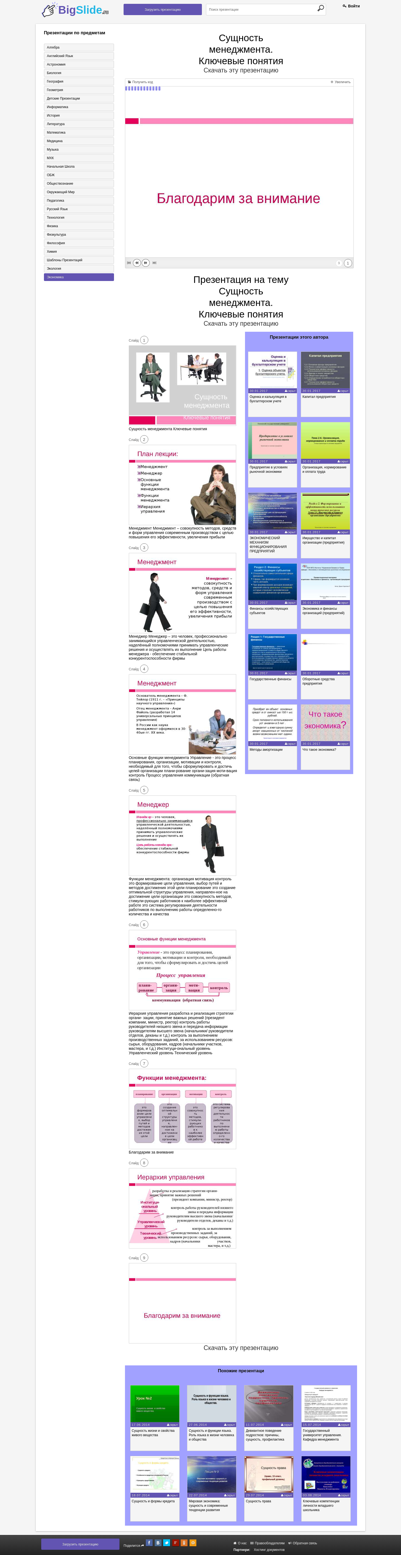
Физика (52, 226)
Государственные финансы (270, 679)
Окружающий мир (61, 192)
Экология (54, 269)
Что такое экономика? (319, 750)
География (55, 81)
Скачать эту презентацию (241, 70)
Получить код (140, 82)
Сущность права (258, 1501)
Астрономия (56, 64)
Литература (56, 124)
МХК (50, 158)
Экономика (55, 277)
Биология (54, 73)
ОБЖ (51, 175)
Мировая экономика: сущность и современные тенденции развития (208, 1505)
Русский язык (57, 209)
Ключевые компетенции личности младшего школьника (321, 1505)
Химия (52, 252)
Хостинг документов (269, 1550)
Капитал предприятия (319, 397)
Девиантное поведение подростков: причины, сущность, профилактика (265, 1435)
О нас (240, 1543)
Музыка (53, 149)
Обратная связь (302, 1543)
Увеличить (340, 82)
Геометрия (55, 90)
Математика (56, 132)
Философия (56, 243)
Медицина (55, 141)
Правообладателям (267, 1543)
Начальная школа (61, 166)
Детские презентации (63, 98)
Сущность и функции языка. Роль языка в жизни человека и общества (211, 1435)
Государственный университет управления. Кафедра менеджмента (322, 1435)
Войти (351, 6)
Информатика (57, 107)
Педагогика (55, 201)
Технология (56, 218)
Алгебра (53, 47)
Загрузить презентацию (163, 10)
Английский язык (60, 56)
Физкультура (56, 235)
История (53, 115)
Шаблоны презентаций (64, 260)
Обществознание (60, 183)
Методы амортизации (266, 750)
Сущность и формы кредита (153, 1501)
